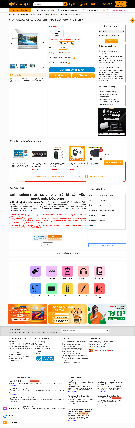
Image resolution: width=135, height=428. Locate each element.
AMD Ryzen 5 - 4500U (66, 43)
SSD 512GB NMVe (64, 52)
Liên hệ (37, 353)
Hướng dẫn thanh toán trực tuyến (72, 349)
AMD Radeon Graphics (66, 57)
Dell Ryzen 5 (80, 206)
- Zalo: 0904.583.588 (56, 408)
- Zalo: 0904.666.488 (59, 399)
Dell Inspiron (39, 204)
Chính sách (120, 2)
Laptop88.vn (12, 342)
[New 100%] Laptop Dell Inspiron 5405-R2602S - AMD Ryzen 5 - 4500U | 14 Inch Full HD (20, 165)
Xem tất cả (48, 244)
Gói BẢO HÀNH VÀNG (105, 56)
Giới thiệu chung (40, 342)
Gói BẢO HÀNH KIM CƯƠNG (107, 60)
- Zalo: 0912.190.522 (112, 390)
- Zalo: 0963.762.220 (83, 390)
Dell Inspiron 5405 (17, 202)
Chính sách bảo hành (68, 351)
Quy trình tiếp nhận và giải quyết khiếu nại (74, 356)
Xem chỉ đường (13, 385)
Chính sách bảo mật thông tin (71, 353)
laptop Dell (80, 202)
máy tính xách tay (46, 202)
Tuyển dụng (121, 6)
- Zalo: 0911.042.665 (52, 390)
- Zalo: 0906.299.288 (49, 383)
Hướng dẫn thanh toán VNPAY (98, 346)
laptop (35, 202)
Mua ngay (83, 76)
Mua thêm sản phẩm (113, 162)
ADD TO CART (111, 41)
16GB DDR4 (62, 48)
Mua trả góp (60, 76)
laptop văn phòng (51, 208)
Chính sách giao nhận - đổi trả (71, 346)
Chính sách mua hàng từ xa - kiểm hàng (74, 342)
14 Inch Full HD (63, 62)
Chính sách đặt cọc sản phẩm (71, 344)
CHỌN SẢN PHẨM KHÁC (39, 176)
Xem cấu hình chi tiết (107, 245)
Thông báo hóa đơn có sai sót (71, 362)
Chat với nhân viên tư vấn (72, 70)
